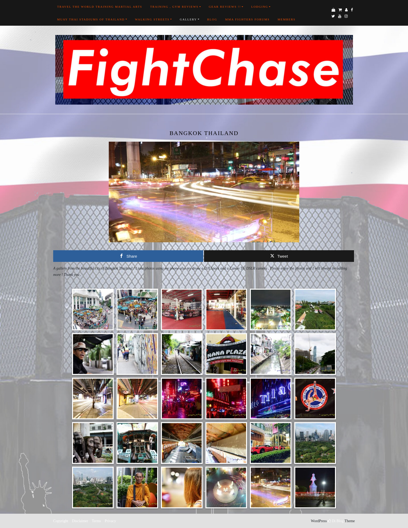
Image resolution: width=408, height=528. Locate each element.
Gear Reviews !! (225, 6)
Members (287, 19)
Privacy (110, 521)
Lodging (259, 6)
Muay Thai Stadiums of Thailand (91, 19)
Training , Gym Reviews (174, 6)
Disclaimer (80, 521)
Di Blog (336, 521)
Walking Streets (152, 19)
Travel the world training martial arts (99, 6)
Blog (212, 19)
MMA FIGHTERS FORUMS (247, 19)
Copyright (60, 521)
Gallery (188, 19)
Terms (96, 521)
